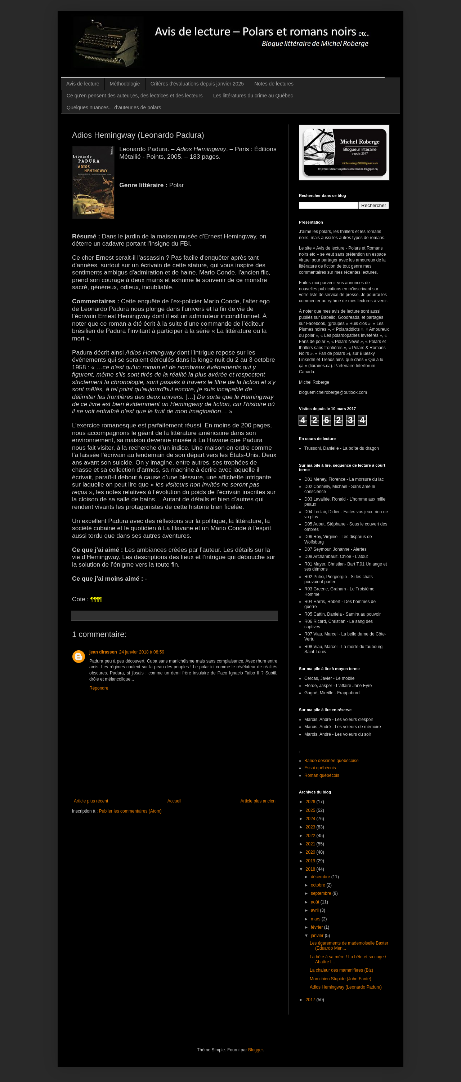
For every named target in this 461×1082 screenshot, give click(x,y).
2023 (311, 827)
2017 (311, 999)
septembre (321, 893)
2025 (311, 810)
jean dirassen (103, 652)
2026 (311, 801)
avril (315, 910)
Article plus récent (91, 801)
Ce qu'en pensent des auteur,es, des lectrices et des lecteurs (135, 95)
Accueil (174, 801)
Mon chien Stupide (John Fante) (340, 978)
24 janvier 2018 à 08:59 (141, 652)
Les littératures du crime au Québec (253, 95)
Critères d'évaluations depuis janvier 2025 (197, 84)
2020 (311, 852)
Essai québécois (320, 767)
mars (316, 919)
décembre (321, 876)
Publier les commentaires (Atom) (130, 811)
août (316, 902)
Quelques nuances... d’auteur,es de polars (114, 107)
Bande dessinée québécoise (331, 760)
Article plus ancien (258, 801)
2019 (311, 860)
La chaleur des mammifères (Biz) (341, 970)
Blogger (255, 1049)
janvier (318, 935)
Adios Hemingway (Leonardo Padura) (346, 987)
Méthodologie (125, 84)
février (317, 927)
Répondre (98, 688)
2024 (311, 818)
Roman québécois (321, 775)
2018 (311, 869)
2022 (311, 835)
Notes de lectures (274, 84)
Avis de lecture (82, 84)
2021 (311, 843)
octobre (318, 885)
